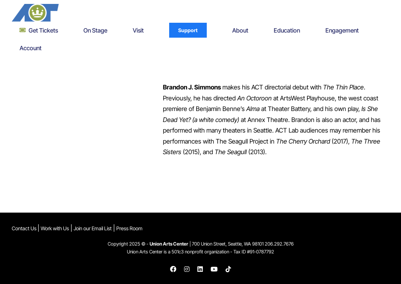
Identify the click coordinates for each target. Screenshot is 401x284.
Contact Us (25, 228)
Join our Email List (93, 228)
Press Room (129, 228)
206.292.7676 (279, 244)
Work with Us (55, 228)
